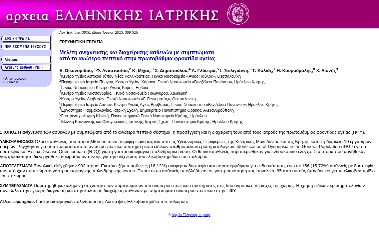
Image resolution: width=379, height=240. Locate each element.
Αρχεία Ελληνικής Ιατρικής (191, 215)
